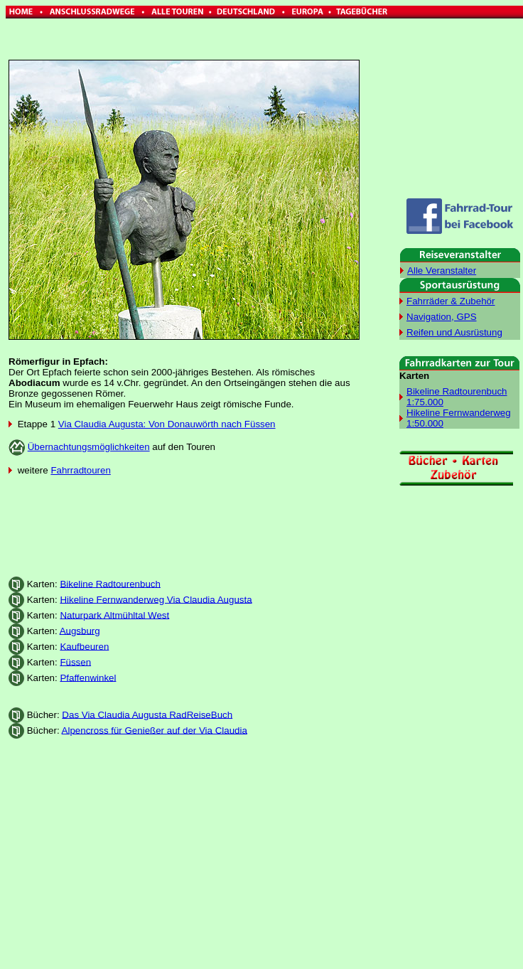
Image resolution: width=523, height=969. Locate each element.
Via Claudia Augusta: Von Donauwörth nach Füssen (167, 424)
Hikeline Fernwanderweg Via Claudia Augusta (156, 599)
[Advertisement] (184, 520)
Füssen (75, 661)
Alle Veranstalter (441, 270)
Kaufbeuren (84, 646)
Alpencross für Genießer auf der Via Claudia (154, 729)
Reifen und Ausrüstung (454, 332)
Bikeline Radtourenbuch (110, 583)
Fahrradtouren (80, 470)
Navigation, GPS (441, 316)
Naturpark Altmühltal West (114, 614)
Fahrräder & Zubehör (450, 301)
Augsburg (80, 630)
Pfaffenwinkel (88, 677)
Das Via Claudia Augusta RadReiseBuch (147, 714)
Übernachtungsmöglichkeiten (89, 446)
